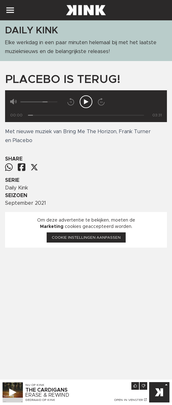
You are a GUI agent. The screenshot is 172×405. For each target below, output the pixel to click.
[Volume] (38, 101)
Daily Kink (16, 187)
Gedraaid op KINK (40, 400)
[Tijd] (86, 115)
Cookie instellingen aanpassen (86, 237)
